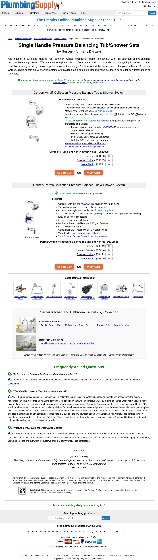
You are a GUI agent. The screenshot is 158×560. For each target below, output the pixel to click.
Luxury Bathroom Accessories (37, 290)
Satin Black (87, 164)
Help (136, 2)
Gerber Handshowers (54, 290)
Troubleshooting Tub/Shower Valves (87, 290)
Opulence (90, 325)
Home (24, 555)
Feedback (87, 555)
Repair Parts (51, 13)
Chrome (89, 156)
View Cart (93, 172)
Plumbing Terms (148, 2)
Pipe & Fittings (70, 13)
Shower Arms (138, 290)
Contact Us (47, 555)
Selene (109, 325)
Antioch (52, 343)
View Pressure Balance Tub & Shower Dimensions (82, 236)
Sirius (117, 325)
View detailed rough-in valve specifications (85, 143)
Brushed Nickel (85, 160)
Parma (100, 325)
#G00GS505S (109, 127)
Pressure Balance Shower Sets (70, 290)
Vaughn (125, 325)
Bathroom (20, 13)
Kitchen (6, 13)
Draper (52, 325)
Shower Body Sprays (121, 290)
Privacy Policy (114, 555)
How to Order (62, 555)
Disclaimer (100, 555)
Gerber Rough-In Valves (20, 290)
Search (152, 13)
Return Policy (130, 555)
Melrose (69, 325)
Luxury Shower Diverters (104, 290)
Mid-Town (79, 325)
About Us (35, 555)
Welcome (126, 2)
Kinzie (60, 325)
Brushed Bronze (85, 250)
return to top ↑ (79, 450)
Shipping (75, 555)
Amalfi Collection (90, 107)
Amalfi (44, 325)
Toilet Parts (35, 13)
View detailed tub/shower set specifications (85, 146)
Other (84, 13)
